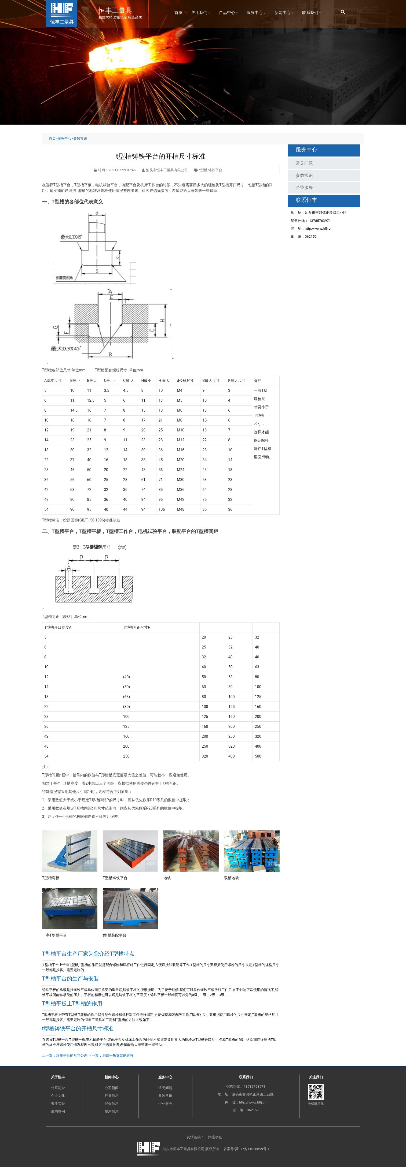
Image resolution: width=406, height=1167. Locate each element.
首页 (178, 12)
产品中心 (228, 12)
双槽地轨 (231, 878)
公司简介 (58, 1088)
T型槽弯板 (51, 878)
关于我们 (200, 12)
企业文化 (58, 1096)
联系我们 (311, 12)
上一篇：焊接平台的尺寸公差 (64, 1055)
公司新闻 (112, 1088)
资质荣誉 (58, 1104)
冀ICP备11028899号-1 (252, 1149)
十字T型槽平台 (54, 935)
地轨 (167, 878)
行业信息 (112, 1096)
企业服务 (304, 187)
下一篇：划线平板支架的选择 (111, 1055)
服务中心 (256, 12)
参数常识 (80, 138)
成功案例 (58, 1111)
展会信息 (112, 1104)
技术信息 (112, 1111)
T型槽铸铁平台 (115, 878)
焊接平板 (215, 1137)
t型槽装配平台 (115, 935)
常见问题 (304, 163)
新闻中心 (284, 12)
